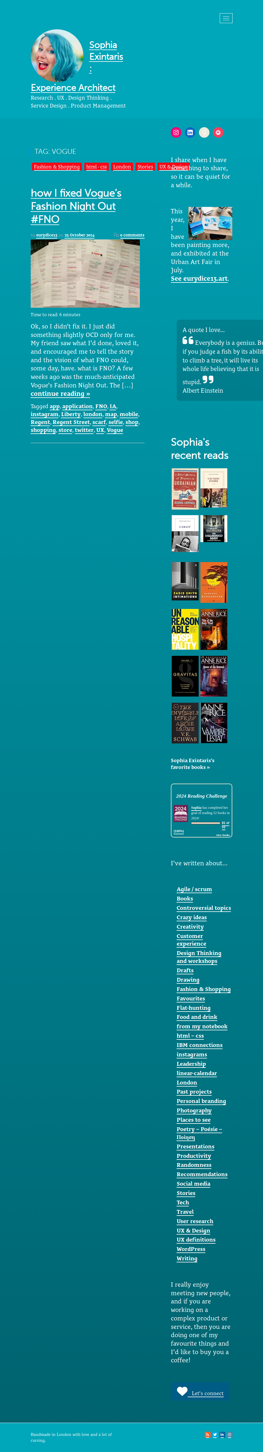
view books (223, 835)
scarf (99, 422)
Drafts (185, 970)
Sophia (196, 808)
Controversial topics (204, 908)
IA (113, 406)
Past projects (194, 1091)
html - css (96, 167)
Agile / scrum (194, 889)
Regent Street (71, 422)
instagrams (192, 1054)
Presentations (195, 1146)
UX (100, 430)
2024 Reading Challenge (201, 796)
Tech (183, 1202)
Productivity (194, 1156)
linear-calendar (197, 1073)
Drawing (188, 979)
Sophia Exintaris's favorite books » (192, 764)
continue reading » (60, 393)
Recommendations (202, 1174)
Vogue (115, 430)
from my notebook (202, 1026)
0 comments (132, 235)
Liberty (71, 414)
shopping (43, 430)
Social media (193, 1183)
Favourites (191, 998)
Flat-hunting (194, 1008)
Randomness (194, 1165)
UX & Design (193, 1230)
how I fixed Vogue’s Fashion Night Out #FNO (76, 206)
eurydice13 (46, 235)
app (55, 406)
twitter (84, 430)
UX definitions (196, 1239)
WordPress (191, 1249)
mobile (129, 414)
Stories (145, 167)
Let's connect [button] (200, 1391)
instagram (45, 414)
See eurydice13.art (199, 278)
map (111, 414)
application (77, 406)
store (65, 430)
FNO (101, 406)
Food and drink (197, 1017)
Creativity (190, 926)
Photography (194, 1110)
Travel (185, 1211)
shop (132, 422)
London (122, 167)
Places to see (194, 1119)
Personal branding (201, 1101)
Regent (40, 422)
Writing (187, 1258)
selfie (116, 422)
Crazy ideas (192, 917)
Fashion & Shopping (57, 167)
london (92, 414)
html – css (190, 1035)
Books (185, 898)
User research (195, 1221)
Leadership (191, 1064)
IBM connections (200, 1045)
